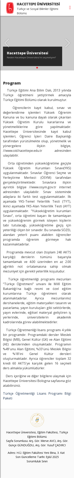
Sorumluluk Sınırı (37, 461)
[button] (37, 67)
